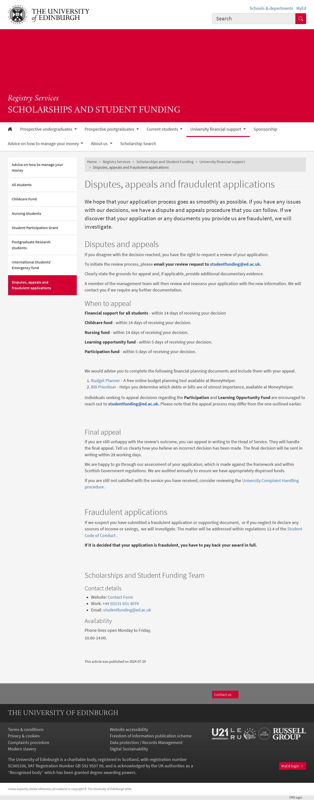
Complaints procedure (28, 742)
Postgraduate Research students (31, 245)
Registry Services (33, 99)
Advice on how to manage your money (37, 167)
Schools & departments (271, 8)
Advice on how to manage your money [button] (44, 143)
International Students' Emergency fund (31, 265)
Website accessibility (129, 729)
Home (92, 161)
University (251, 480)
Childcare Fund (24, 199)
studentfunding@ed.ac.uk (127, 610)
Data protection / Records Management (146, 742)
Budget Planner (105, 380)
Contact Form (120, 597)
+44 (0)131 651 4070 (121, 603)
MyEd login (292, 766)
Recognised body (25, 772)
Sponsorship (265, 129)
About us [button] (100, 143)
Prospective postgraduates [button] (110, 129)
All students (22, 184)
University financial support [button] (216, 129)
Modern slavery (22, 749)
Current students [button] (163, 129)
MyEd (301, 8)
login (297, 797)
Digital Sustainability (129, 749)
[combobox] (254, 18)
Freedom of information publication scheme (151, 736)
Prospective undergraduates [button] (46, 129)
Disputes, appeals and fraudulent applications (31, 285)
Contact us (225, 694)
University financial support (222, 161)
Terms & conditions (26, 729)
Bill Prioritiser (103, 387)
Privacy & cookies (24, 736)
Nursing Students (26, 213)
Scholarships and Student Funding (165, 161)
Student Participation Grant (35, 227)
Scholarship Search (138, 143)
